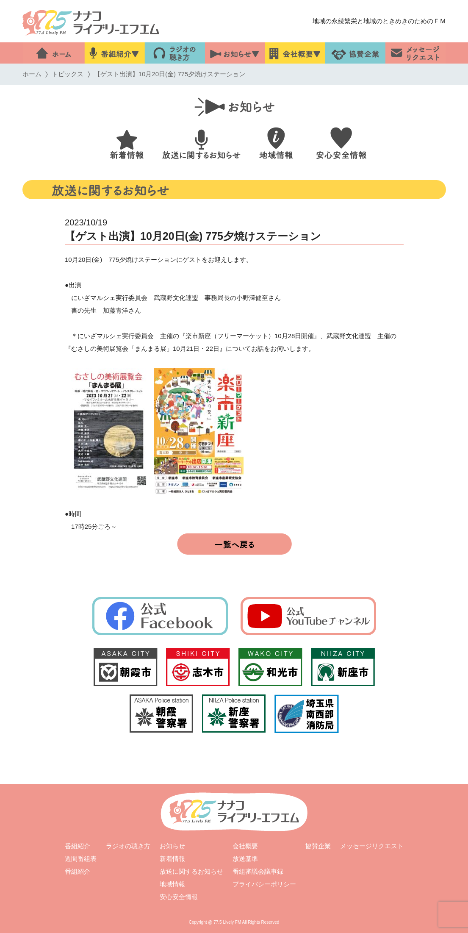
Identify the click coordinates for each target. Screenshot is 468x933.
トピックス (67, 74)
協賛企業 (318, 846)
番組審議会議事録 (257, 871)
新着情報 (172, 858)
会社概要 (245, 846)
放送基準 (245, 858)
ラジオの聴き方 (128, 846)
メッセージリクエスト (372, 846)
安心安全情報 (178, 896)
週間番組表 (81, 858)
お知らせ (172, 846)
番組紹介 (77, 846)
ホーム (31, 74)
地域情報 (172, 884)
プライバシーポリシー (264, 884)
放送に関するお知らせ (191, 871)
